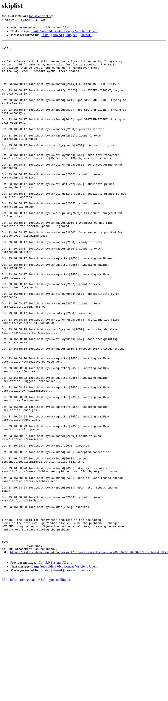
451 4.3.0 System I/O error (55, 27)
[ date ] (45, 35)
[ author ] (85, 35)
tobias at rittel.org (41, 16)
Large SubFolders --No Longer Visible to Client (64, 31)
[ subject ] (72, 35)
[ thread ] (57, 35)
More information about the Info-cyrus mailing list (37, 682)
